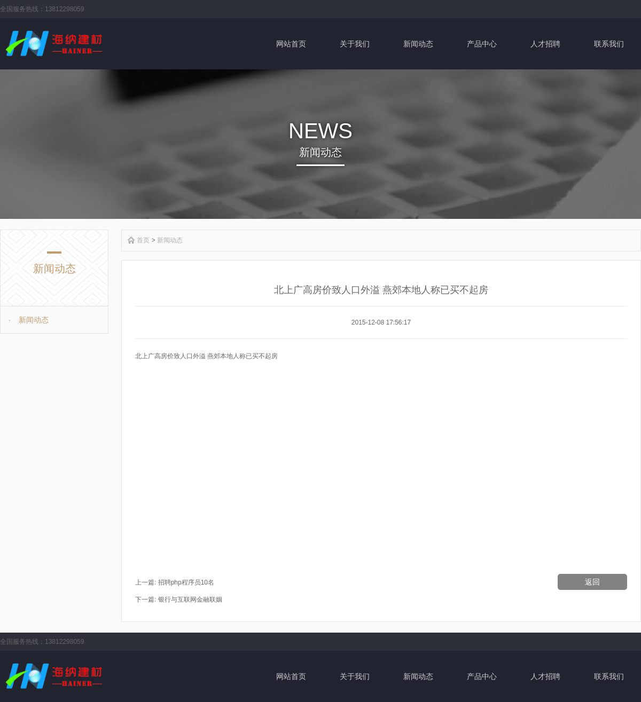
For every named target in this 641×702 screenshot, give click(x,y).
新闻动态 (418, 44)
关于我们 (355, 44)
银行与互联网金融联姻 (190, 599)
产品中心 (482, 44)
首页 (143, 240)
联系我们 (609, 44)
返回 (592, 582)
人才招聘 (545, 44)
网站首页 (291, 44)
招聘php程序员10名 (186, 582)
